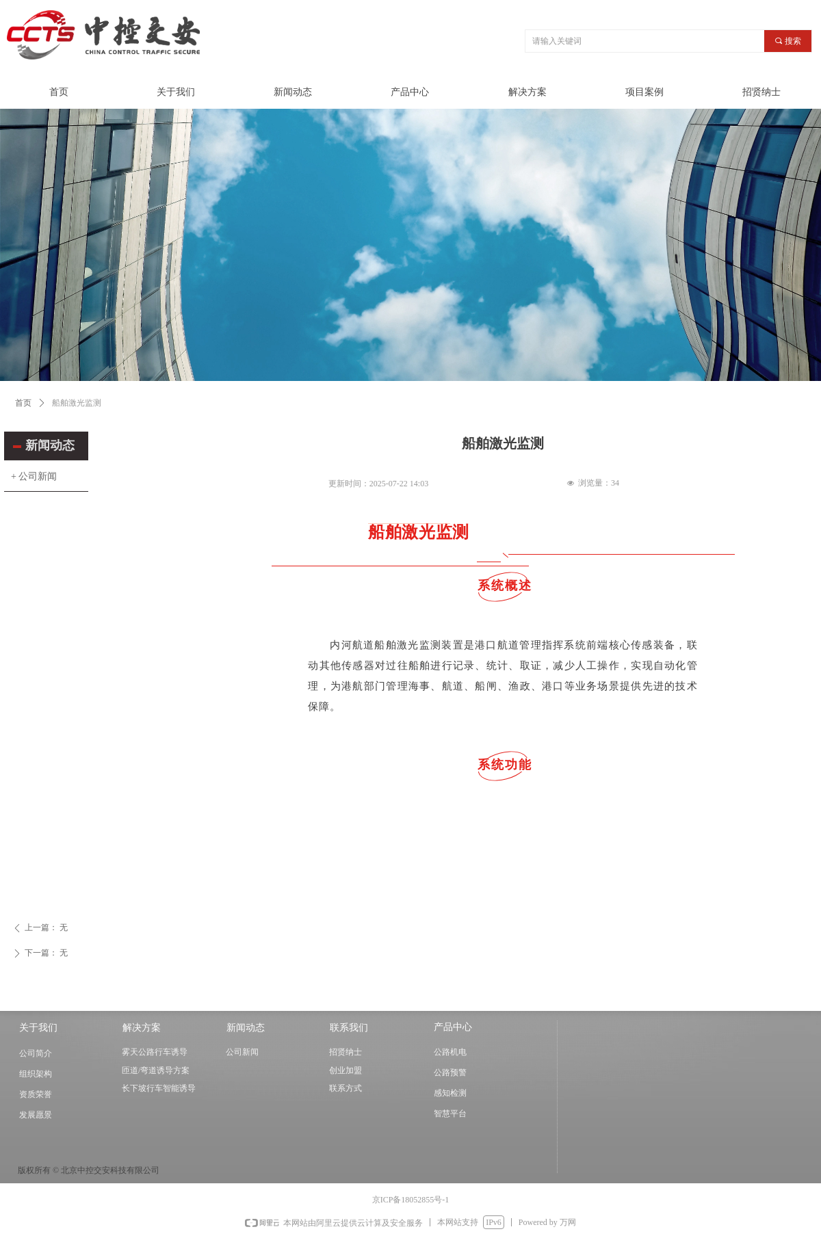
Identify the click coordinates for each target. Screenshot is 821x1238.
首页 (23, 403)
